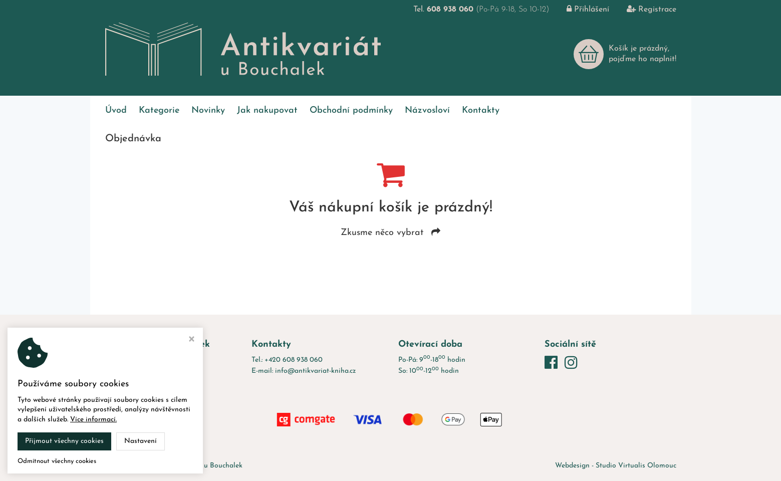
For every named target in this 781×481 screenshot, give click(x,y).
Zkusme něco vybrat (390, 232)
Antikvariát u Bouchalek (204, 465)
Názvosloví (427, 110)
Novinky (208, 110)
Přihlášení (580, 10)
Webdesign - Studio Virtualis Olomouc (615, 465)
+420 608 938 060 (294, 360)
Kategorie (159, 110)
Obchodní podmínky (351, 110)
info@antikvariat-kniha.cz (315, 371)
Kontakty (480, 110)
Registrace (644, 10)
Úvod (116, 110)
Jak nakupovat (267, 110)
